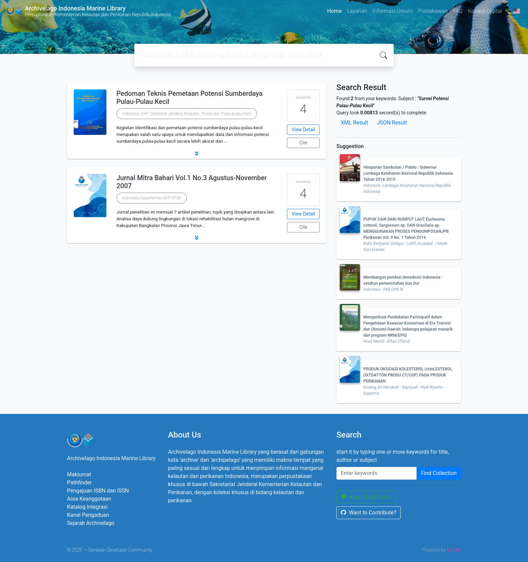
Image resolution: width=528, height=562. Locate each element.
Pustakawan (433, 11)
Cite (303, 142)
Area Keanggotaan (89, 499)
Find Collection (439, 473)
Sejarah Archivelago (90, 523)
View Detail (303, 129)
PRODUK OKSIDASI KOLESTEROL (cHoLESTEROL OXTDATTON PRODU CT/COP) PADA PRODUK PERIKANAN (408, 375)
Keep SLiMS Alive (366, 497)
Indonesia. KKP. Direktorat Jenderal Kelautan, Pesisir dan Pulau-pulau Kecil (187, 113)
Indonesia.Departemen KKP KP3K (151, 198)
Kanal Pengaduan (88, 515)
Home (334, 11)
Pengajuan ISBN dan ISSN (98, 490)
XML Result (354, 122)
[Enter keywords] (376, 473)
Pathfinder (79, 482)
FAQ (458, 11)
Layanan (357, 11)
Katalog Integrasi (87, 507)
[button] (196, 153)
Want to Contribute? (368, 512)
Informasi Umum (392, 11)
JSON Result (392, 122)
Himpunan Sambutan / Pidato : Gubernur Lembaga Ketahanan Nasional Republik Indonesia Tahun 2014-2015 (408, 173)
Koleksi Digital (485, 11)
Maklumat (79, 474)
